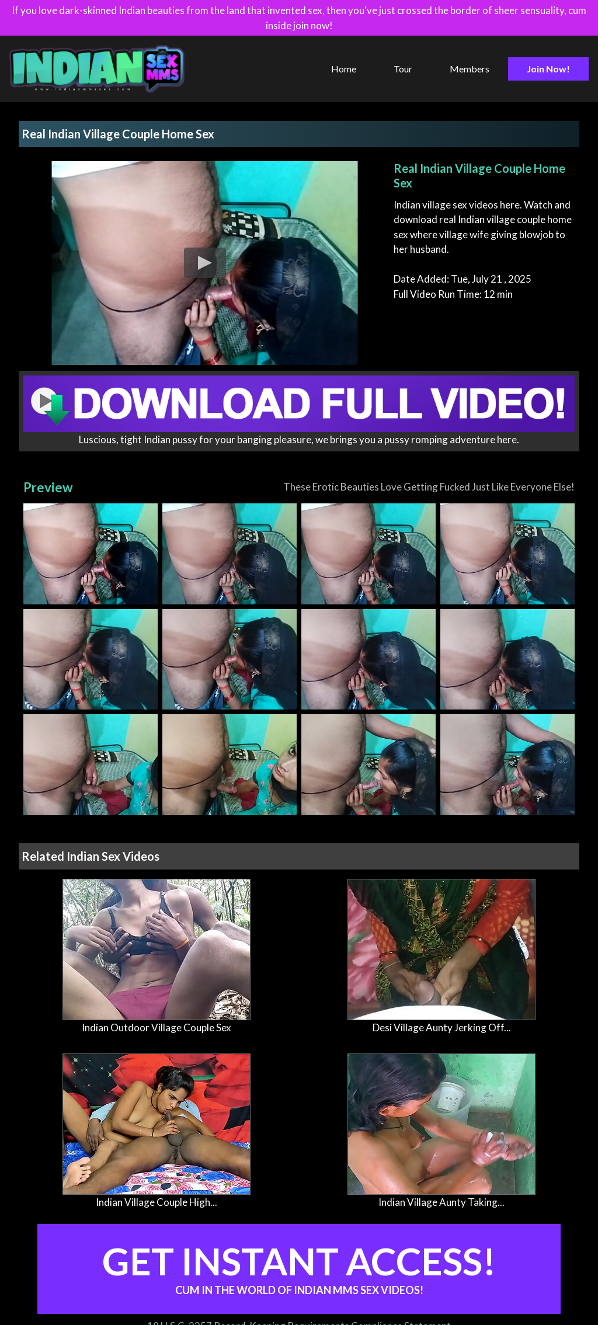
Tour (403, 68)
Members (469, 68)
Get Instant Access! (299, 1267)
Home (343, 68)
